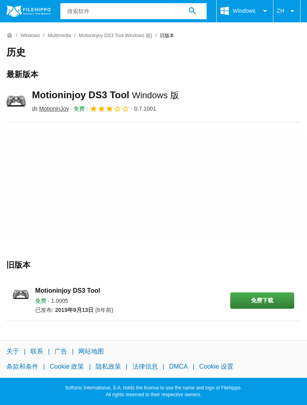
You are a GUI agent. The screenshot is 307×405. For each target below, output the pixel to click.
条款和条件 (22, 366)
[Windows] (30, 35)
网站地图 (91, 351)
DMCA (178, 366)
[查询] (133, 11)
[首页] (9, 35)
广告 (60, 351)
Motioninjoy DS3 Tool (105, 94)
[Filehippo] (28, 11)
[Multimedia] (59, 35)
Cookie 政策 (67, 366)
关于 (12, 351)
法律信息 (145, 366)
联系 (36, 351)
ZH (287, 11)
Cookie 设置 (216, 366)
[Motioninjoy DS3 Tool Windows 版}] (115, 35)
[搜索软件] (192, 11)
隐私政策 (108, 366)
